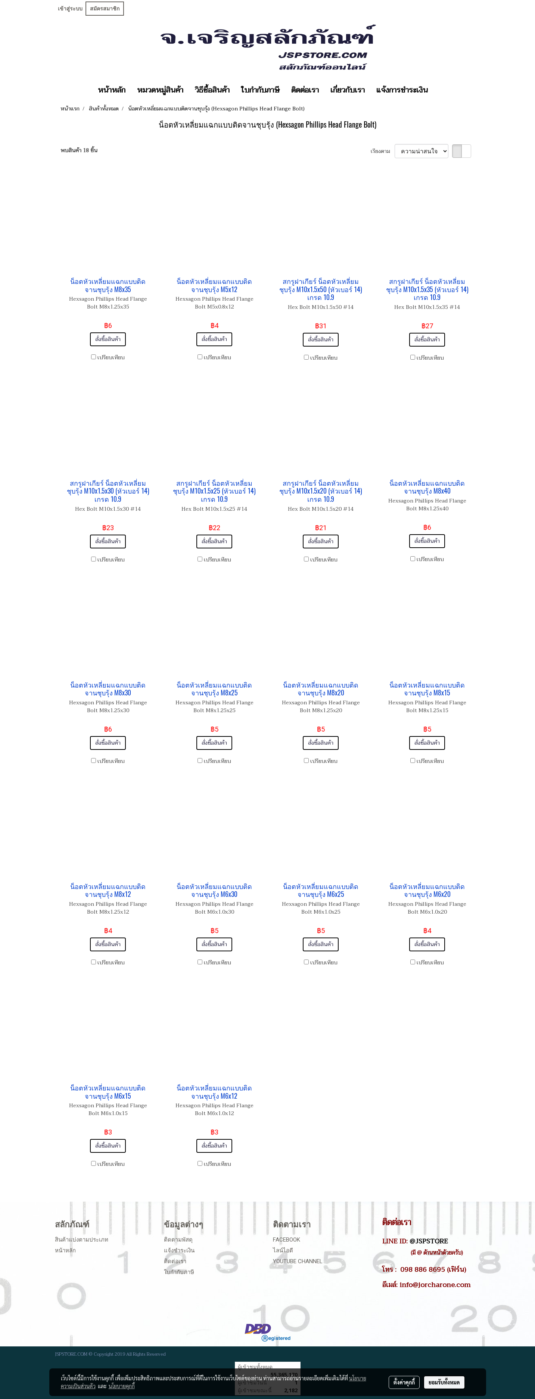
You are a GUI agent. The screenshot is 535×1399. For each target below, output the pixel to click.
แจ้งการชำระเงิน (402, 90)
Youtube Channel (298, 1261)
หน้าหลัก (111, 90)
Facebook (286, 1239)
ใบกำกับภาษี (260, 90)
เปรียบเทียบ (111, 358)
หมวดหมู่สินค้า (160, 90)
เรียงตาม (383, 151)
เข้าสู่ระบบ (70, 9)
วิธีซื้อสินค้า (212, 90)
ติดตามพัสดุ (178, 1239)
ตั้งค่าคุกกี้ (404, 1382)
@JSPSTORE (429, 1241)
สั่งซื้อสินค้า (108, 339)
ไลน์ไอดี (283, 1250)
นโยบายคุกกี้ (122, 1386)
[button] (440, 90)
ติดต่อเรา (305, 90)
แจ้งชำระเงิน (179, 1250)
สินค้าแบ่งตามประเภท (81, 1239)
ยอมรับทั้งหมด (444, 1382)
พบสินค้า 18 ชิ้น (78, 150)
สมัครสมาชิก (104, 9)
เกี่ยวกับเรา (347, 90)
